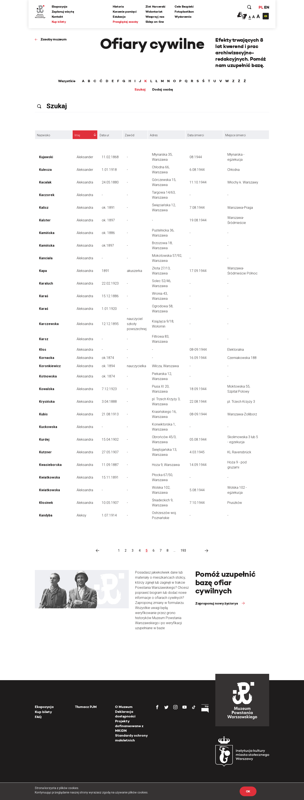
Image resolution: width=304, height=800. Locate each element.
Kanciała (46, 258)
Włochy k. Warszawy (242, 182)
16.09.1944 (198, 358)
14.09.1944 (198, 465)
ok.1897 (108, 245)
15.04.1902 (110, 439)
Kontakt (57, 17)
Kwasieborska (50, 465)
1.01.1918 (109, 170)
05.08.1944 (198, 439)
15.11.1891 (110, 477)
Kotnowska (48, 376)
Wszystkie (66, 81)
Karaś (43, 296)
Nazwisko (43, 135)
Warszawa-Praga (240, 208)
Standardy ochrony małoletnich (131, 737)
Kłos (42, 350)
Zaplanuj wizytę (63, 11)
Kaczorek (46, 195)
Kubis (43, 414)
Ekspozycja (59, 6)
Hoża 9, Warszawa (166, 465)
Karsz (43, 339)
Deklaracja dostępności (125, 713)
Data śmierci (195, 135)
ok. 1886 (108, 233)
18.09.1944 (198, 389)
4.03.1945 (197, 452)
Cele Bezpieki (184, 6)
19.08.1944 (198, 220)
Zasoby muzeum (54, 39)
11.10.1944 (198, 182)
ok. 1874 (108, 376)
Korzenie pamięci (125, 11)
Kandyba (45, 515)
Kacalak (45, 182)
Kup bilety (59, 22)
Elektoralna (235, 350)
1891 (105, 271)
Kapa (43, 271)
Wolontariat (154, 11)
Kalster (45, 220)
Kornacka (46, 358)
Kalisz (44, 208)
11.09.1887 (110, 465)
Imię (77, 135)
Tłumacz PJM (86, 707)
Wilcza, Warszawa (165, 366)
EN (266, 7)
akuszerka (134, 271)
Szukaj (140, 89)
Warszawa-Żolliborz (242, 414)
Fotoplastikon (184, 11)
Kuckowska (48, 427)
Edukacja (119, 17)
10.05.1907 (110, 503)
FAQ (38, 717)
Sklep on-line (154, 22)
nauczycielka (136, 366)
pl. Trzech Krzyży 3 (241, 402)
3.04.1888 (109, 402)
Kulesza (45, 170)
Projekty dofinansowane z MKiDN (129, 726)
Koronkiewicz (50, 366)
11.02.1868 (110, 157)
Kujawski (46, 157)
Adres (154, 135)
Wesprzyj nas (154, 17)
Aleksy (81, 515)
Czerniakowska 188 (241, 358)
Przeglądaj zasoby (125, 22)
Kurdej (44, 439)
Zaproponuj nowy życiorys (217, 603)
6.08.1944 (197, 170)
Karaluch (46, 283)
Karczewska (49, 324)
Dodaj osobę (162, 89)
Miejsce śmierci (235, 135)
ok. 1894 (108, 366)
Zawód (129, 135)
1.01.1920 (109, 309)
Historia (118, 6)
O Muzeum (124, 707)
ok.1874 (108, 358)
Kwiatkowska (49, 477)
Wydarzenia (183, 17)
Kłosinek (46, 503)
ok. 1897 (108, 220)
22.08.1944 (198, 402)
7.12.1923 (109, 389)
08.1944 (196, 157)
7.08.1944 (197, 208)
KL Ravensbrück (239, 452)
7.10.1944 (197, 503)
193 (183, 550)
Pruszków (234, 503)
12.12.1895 (110, 324)
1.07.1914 (109, 515)
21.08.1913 (110, 414)
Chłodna (233, 170)
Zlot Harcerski (155, 6)
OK (248, 791)
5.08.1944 (197, 490)
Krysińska (47, 402)
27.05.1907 (110, 452)
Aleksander (85, 157)
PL (260, 7)
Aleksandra (85, 182)
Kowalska (46, 389)
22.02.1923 (110, 283)
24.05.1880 (110, 182)
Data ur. (105, 135)
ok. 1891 (108, 208)
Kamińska (46, 233)
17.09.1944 (198, 271)
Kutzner (45, 452)
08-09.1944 (198, 350)
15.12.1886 (110, 296)
